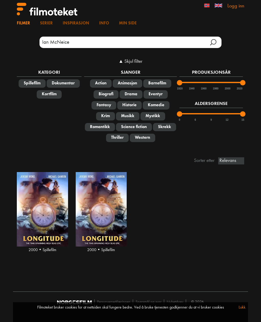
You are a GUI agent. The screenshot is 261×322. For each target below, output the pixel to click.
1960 (203, 88)
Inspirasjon (76, 23)
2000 (227, 88)
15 (242, 119)
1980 (215, 88)
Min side (128, 23)
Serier (46, 23)
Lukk (242, 307)
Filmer (23, 23)
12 (227, 119)
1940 (191, 88)
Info (104, 23)
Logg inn (235, 6)
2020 (239, 88)
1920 (179, 88)
